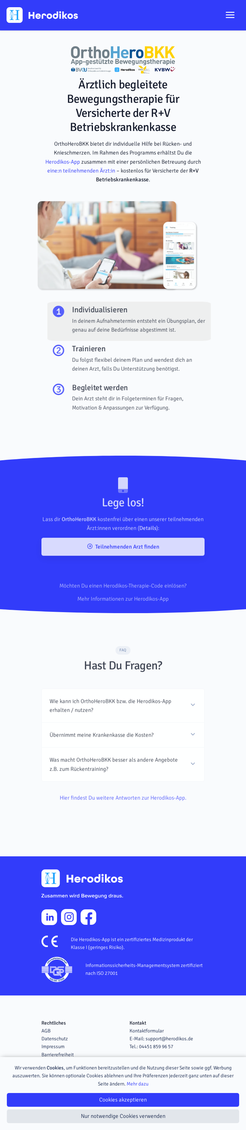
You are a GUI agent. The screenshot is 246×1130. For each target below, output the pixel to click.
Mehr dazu (137, 1084)
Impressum (53, 1046)
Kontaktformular (147, 1031)
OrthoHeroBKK (79, 533)
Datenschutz (54, 1039)
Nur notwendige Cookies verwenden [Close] (123, 1116)
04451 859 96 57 (156, 1046)
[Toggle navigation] (230, 15)
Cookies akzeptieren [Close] (123, 1099)
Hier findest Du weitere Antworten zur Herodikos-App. (123, 811)
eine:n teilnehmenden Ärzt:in (81, 170)
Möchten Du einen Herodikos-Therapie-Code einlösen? (123, 603)
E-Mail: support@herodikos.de (161, 1039)
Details (147, 541)
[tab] (142, 321)
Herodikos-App (62, 161)
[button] (123, 719)
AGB (46, 1031)
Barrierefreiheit (57, 1055)
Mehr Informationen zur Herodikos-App (123, 616)
